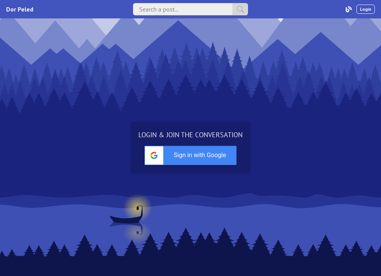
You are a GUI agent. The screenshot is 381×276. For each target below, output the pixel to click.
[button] (190, 155)
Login (365, 9)
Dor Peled (19, 9)
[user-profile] (348, 9)
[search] (240, 9)
